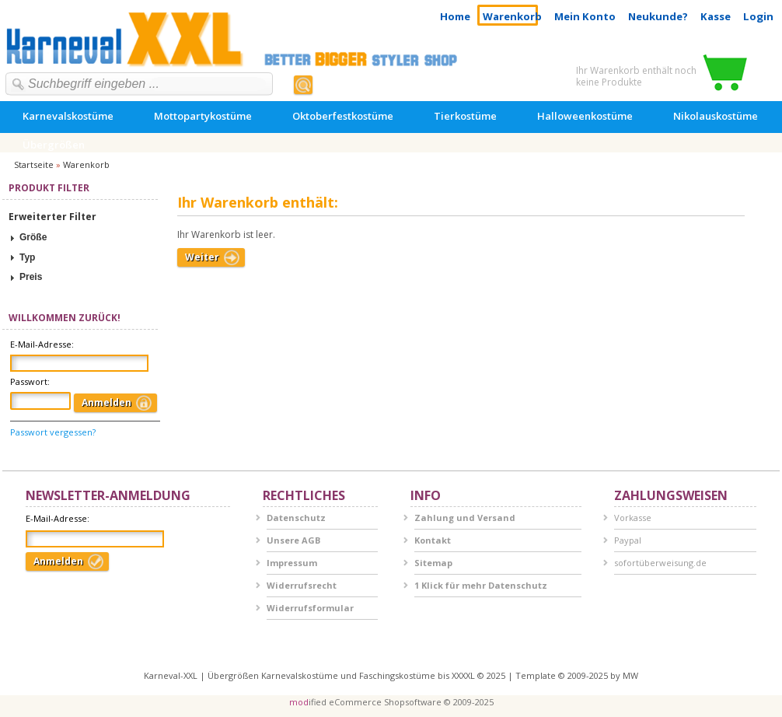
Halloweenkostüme (585, 116)
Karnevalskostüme (68, 116)
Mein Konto (585, 16)
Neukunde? (658, 16)
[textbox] (143, 84)
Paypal (627, 540)
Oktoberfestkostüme (342, 116)
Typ (27, 257)
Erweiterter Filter (52, 216)
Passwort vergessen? (53, 432)
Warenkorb (512, 16)
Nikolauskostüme (715, 116)
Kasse (715, 16)
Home (455, 16)
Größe (33, 237)
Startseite (34, 164)
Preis (30, 276)
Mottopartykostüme (203, 116)
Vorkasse (632, 517)
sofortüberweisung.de (660, 562)
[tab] (80, 238)
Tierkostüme (465, 116)
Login (758, 16)
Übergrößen (54, 145)
